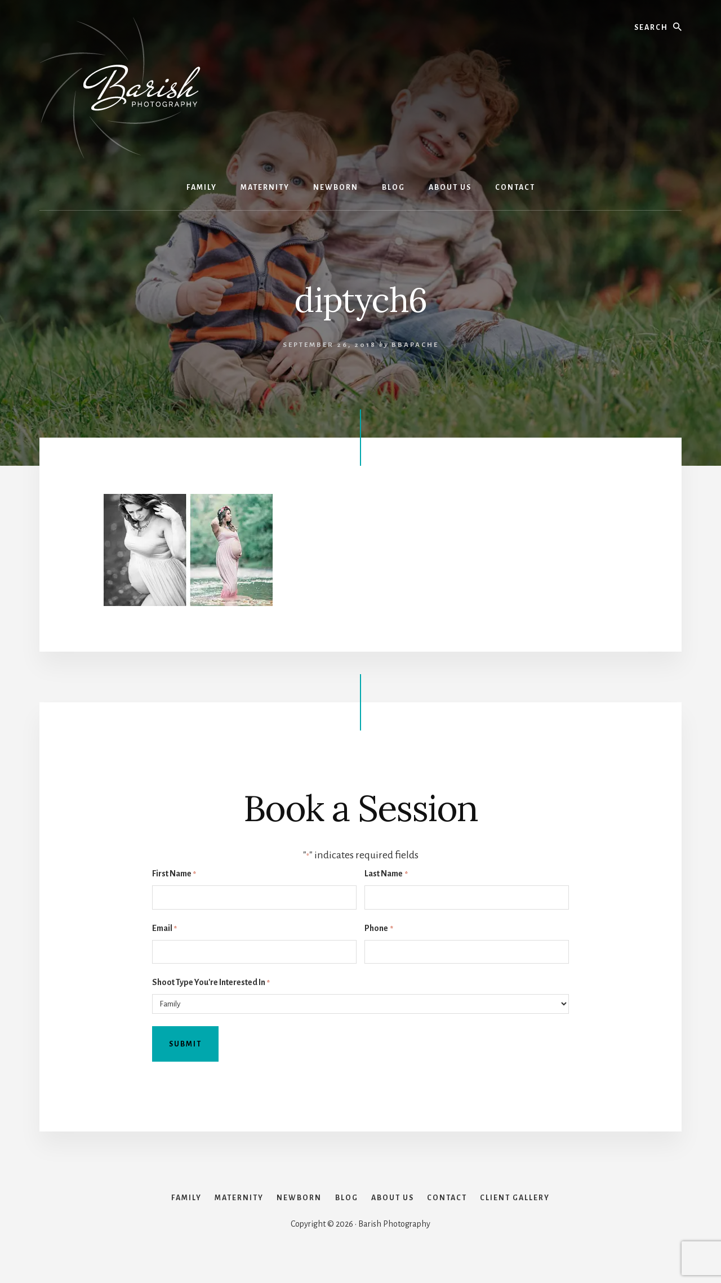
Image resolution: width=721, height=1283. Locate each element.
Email (164, 929)
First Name (174, 874)
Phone (378, 929)
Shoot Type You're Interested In (211, 983)
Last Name (385, 874)
